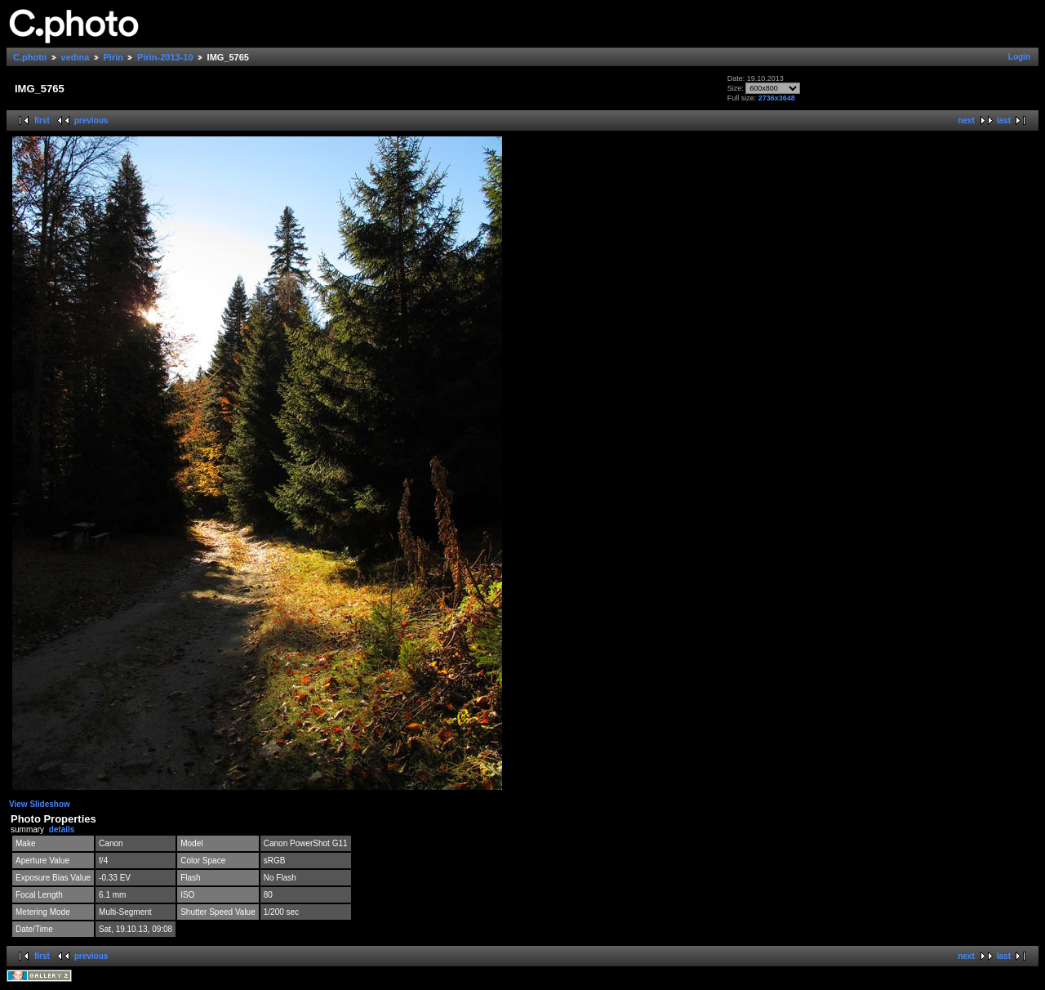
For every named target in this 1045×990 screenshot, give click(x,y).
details (62, 829)
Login (1019, 56)
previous (91, 120)
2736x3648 (776, 98)
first (42, 120)
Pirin (113, 57)
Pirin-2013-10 (165, 57)
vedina (75, 57)
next (966, 120)
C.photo (30, 57)
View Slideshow (39, 804)
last (1004, 120)
